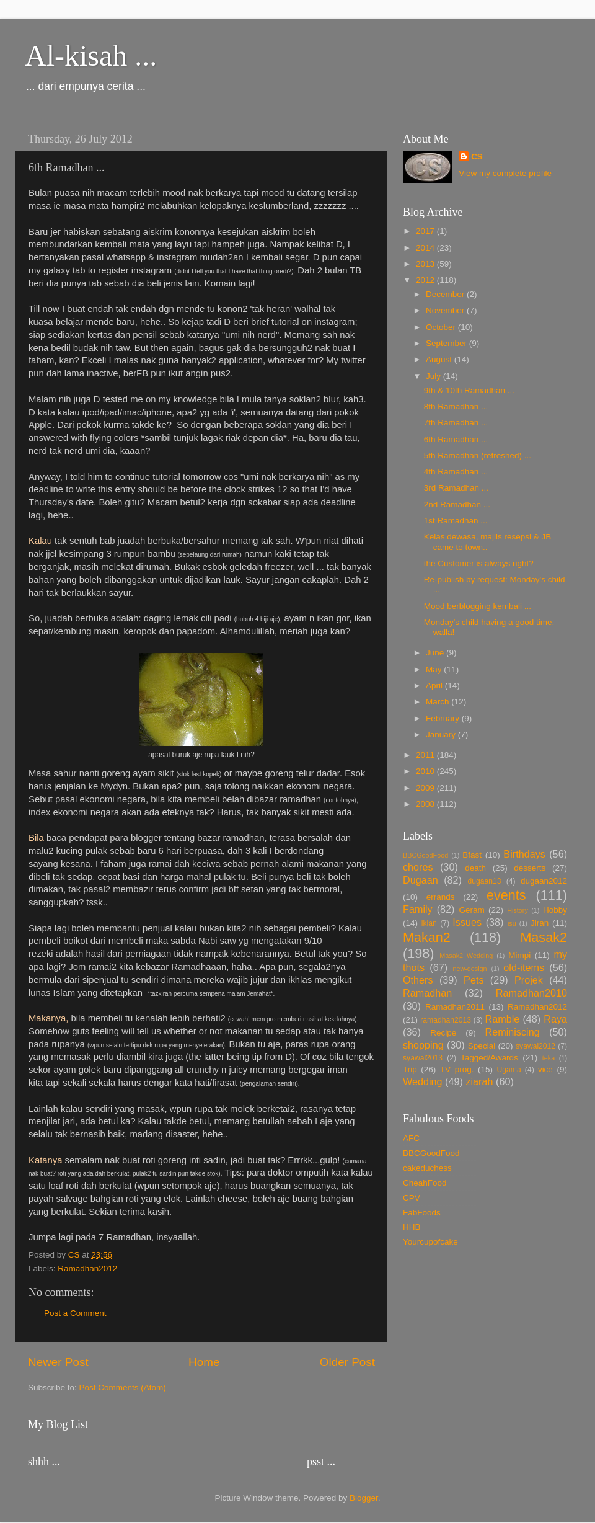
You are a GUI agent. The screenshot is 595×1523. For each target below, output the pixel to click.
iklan (429, 923)
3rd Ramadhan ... (456, 487)
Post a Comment (75, 1313)
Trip (410, 1069)
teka (548, 1058)
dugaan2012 (544, 881)
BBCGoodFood (425, 855)
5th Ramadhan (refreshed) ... (477, 455)
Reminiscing (512, 1031)
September (447, 343)
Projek (528, 979)
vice (545, 1069)
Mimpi (519, 955)
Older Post (347, 1362)
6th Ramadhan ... (456, 439)
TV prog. (457, 1069)
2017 (426, 231)
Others (418, 979)
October (442, 327)
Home (203, 1362)
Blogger (364, 1498)
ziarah (479, 1081)
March (438, 701)
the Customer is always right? (479, 563)
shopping (423, 1044)
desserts (529, 868)
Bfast (472, 854)
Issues (467, 922)
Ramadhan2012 (87, 1268)
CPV (411, 1197)
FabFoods (422, 1212)
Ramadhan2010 (531, 992)
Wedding (423, 1081)
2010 (426, 771)
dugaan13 (484, 881)
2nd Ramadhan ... (457, 504)
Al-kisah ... (91, 55)
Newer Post (58, 1362)
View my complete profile (505, 173)
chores (418, 867)
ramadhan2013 (445, 1020)
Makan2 (427, 937)
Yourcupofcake (430, 1241)
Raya (555, 1018)
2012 (426, 280)
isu (512, 923)
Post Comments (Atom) (122, 1387)
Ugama (509, 1069)
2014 (426, 247)
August (440, 359)
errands (440, 897)
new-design (469, 968)
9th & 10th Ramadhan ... (469, 390)
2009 (426, 788)
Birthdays (524, 853)
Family (418, 909)
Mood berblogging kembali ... (477, 606)
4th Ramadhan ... (456, 471)
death (475, 868)
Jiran (540, 923)
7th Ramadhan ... (456, 422)
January (442, 734)
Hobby (555, 910)
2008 (426, 804)
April (435, 685)
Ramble (502, 1018)
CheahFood (425, 1183)
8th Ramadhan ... (456, 406)
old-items (523, 967)
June (436, 652)
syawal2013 (423, 1058)
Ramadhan (427, 992)
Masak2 (543, 937)
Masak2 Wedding (466, 955)
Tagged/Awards (489, 1057)
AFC (411, 1138)
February (444, 718)
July (434, 376)
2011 (426, 755)
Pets (473, 979)
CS (477, 156)
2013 (426, 264)
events (506, 895)
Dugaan (420, 880)
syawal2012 (535, 1046)
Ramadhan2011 (455, 1006)
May (435, 669)
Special (481, 1045)
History (517, 910)
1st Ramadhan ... (456, 520)
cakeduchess (427, 1168)
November (446, 310)
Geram (471, 910)
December (446, 294)
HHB (412, 1227)
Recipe (443, 1032)
